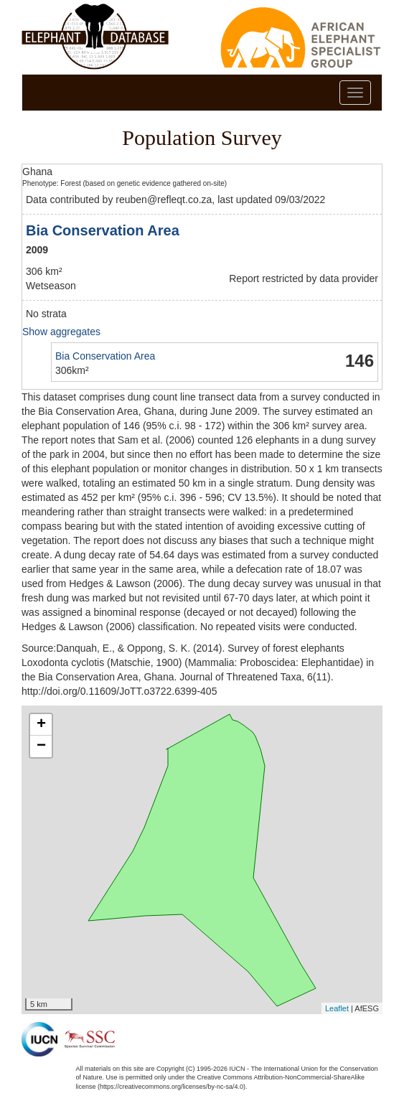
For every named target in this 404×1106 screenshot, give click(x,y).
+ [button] (41, 725)
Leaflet (337, 1008)
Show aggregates (61, 331)
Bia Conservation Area (102, 230)
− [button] (41, 746)
